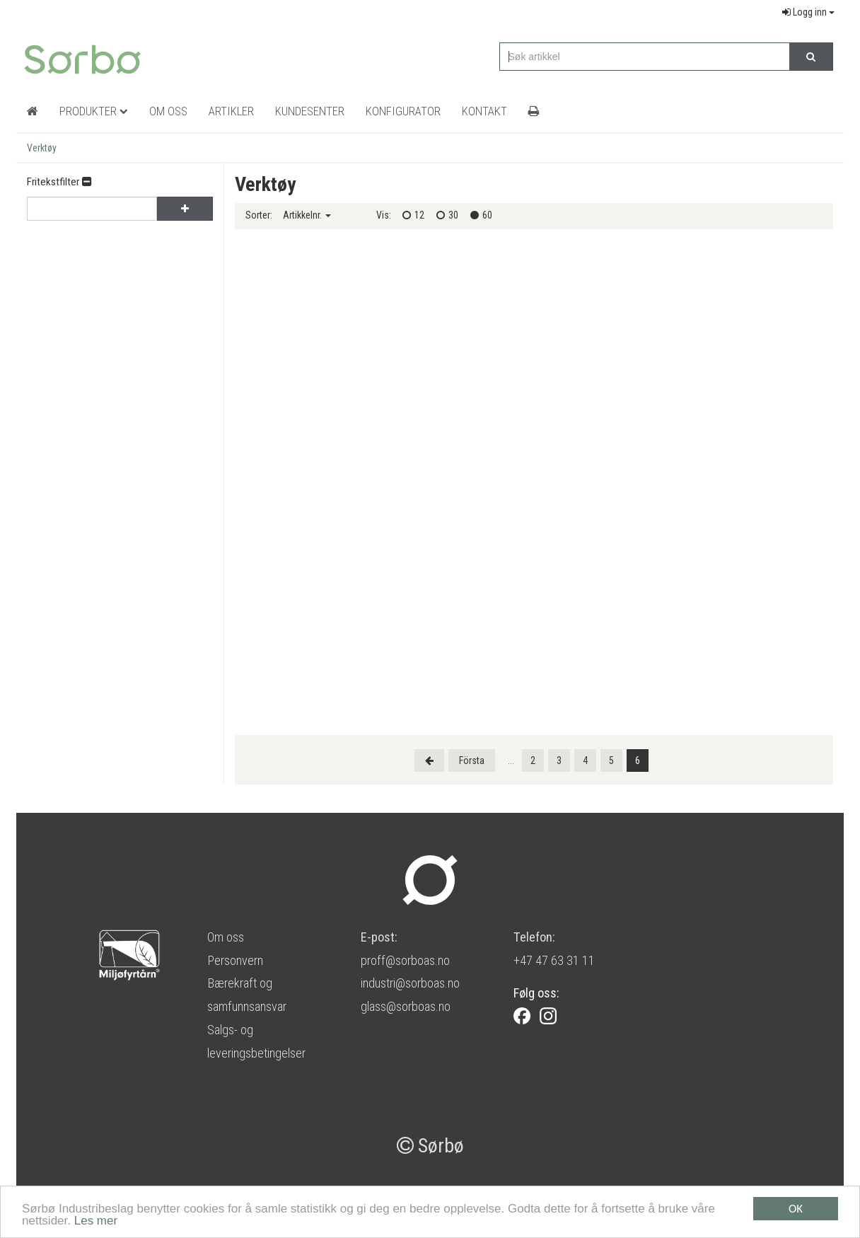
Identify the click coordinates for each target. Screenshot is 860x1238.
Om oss (225, 937)
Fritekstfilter (59, 181)
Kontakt (484, 111)
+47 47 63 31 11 (554, 960)
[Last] (471, 760)
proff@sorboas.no (405, 960)
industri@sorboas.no (410, 983)
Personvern (235, 960)
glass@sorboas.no (406, 1006)
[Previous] (429, 760)
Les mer (95, 1222)
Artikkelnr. (307, 215)
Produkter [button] (93, 111)
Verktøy (42, 148)
